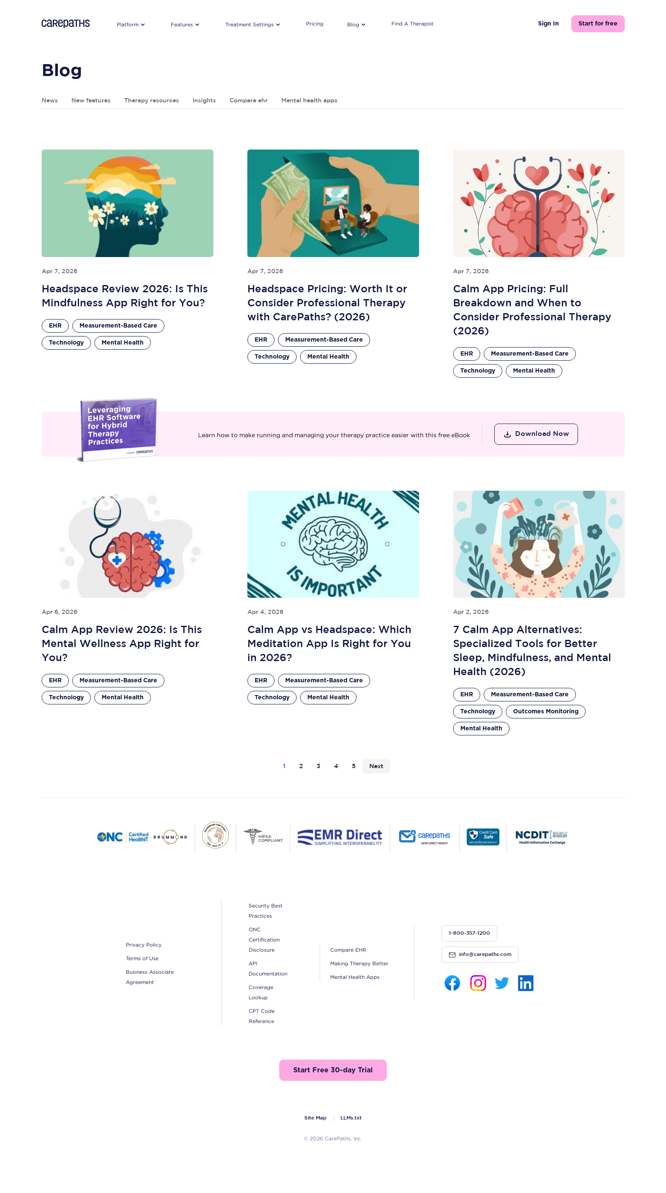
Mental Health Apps (355, 977)
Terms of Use (142, 958)
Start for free (598, 24)
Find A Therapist (412, 23)
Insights (204, 100)
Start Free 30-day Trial (333, 1070)
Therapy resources (151, 100)
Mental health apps (309, 100)
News (50, 100)
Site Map (315, 1118)
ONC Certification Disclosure (264, 940)
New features (91, 100)
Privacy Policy (144, 944)
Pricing (314, 23)
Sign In (548, 24)
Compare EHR (348, 950)
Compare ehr (249, 100)
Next (376, 766)
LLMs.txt (351, 1118)
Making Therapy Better (359, 963)
